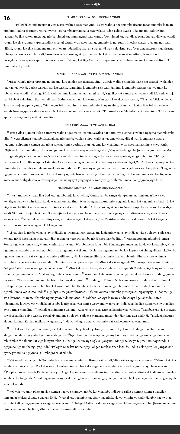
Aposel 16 (89, 4)
